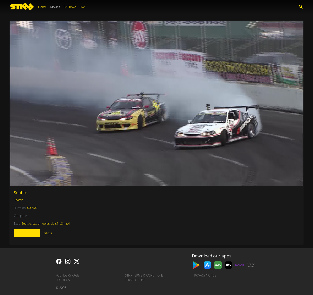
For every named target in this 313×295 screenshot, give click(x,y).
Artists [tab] (48, 233)
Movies (55, 7)
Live (82, 7)
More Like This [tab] (27, 233)
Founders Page (67, 275)
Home (42, 7)
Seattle (21, 192)
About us (63, 280)
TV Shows (69, 7)
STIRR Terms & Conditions (144, 275)
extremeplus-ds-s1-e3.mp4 (51, 224)
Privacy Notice (205, 275)
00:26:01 (33, 208)
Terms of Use (135, 280)
